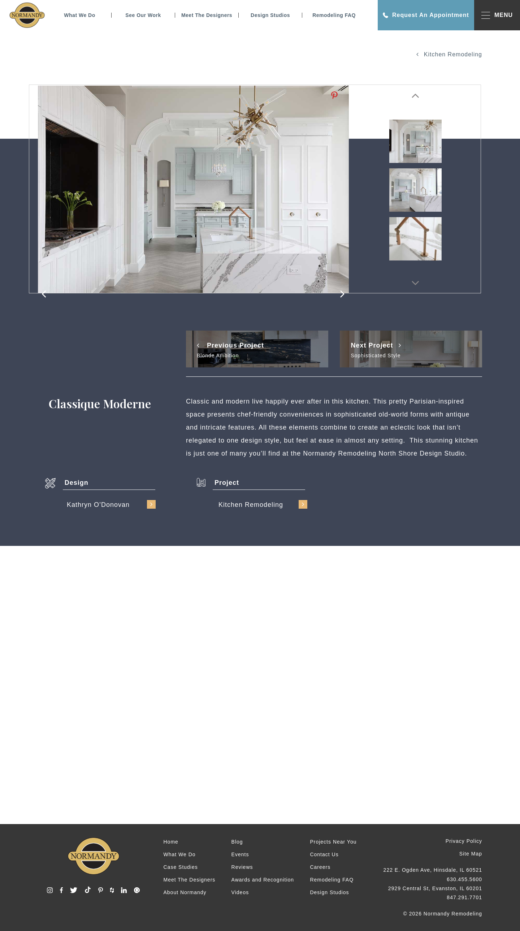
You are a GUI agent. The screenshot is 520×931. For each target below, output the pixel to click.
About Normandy (185, 892)
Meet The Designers (206, 15)
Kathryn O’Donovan (111, 504)
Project (226, 482)
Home (171, 842)
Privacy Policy (464, 841)
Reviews (242, 867)
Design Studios (270, 15)
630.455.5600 (464, 879)
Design (76, 482)
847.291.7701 (464, 897)
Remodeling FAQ (334, 15)
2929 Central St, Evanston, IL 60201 (435, 888)
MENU (497, 15)
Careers (320, 867)
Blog (237, 842)
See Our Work (143, 15)
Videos (240, 892)
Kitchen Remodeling (449, 54)
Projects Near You (333, 842)
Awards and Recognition (262, 880)
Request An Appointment (426, 15)
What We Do (79, 15)
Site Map (470, 854)
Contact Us (324, 854)
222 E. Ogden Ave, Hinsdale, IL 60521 (433, 870)
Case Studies (181, 867)
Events (240, 854)
